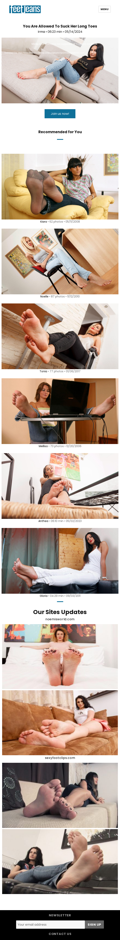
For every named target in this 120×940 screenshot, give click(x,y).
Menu (105, 9)
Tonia (43, 371)
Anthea (43, 521)
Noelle (44, 296)
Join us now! (60, 113)
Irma (41, 31)
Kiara (43, 222)
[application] (60, 70)
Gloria (43, 596)
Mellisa (43, 446)
